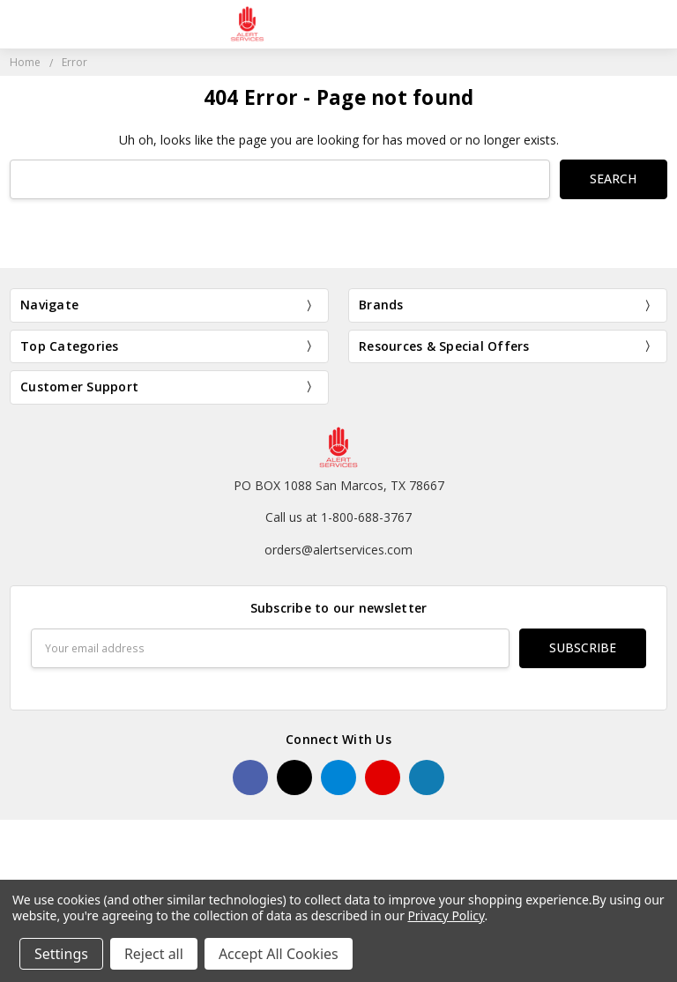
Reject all (153, 953)
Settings (61, 953)
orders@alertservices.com (338, 549)
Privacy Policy (445, 915)
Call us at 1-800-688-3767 (338, 517)
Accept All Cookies (278, 953)
